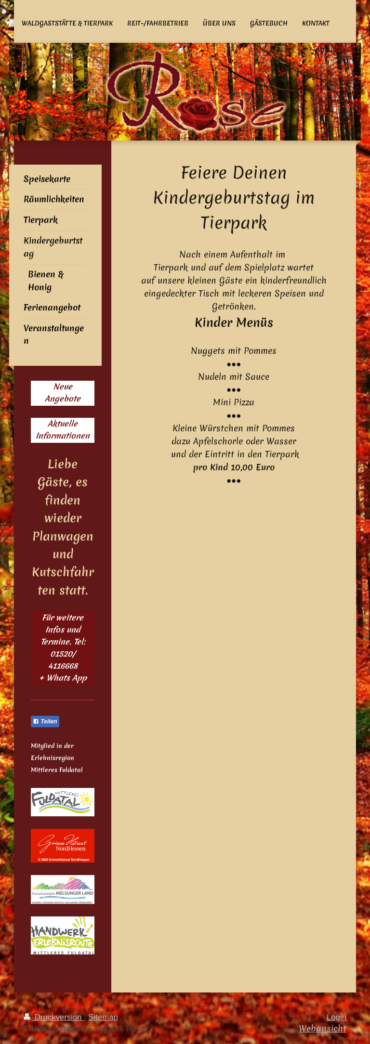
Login (336, 1017)
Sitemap (103, 1017)
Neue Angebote (62, 392)
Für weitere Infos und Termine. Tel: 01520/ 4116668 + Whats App (63, 647)
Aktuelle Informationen (63, 429)
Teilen (45, 721)
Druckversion (54, 1017)
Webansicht (322, 1028)
